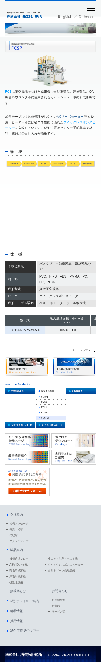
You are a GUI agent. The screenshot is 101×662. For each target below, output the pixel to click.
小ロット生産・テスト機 (63, 558)
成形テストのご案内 (24, 601)
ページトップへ (81, 350)
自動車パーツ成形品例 (61, 570)
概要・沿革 (16, 529)
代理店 (13, 535)
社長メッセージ (18, 523)
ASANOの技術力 (19, 564)
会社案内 (16, 515)
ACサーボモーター (70, 116)
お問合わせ (60, 591)
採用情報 (16, 621)
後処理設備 (16, 582)
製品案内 (16, 550)
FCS (8, 91)
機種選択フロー (18, 558)
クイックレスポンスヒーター (65, 564)
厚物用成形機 (17, 576)
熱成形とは (18, 591)
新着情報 (16, 611)
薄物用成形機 (17, 570)
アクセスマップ (18, 541)
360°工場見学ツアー (24, 631)
